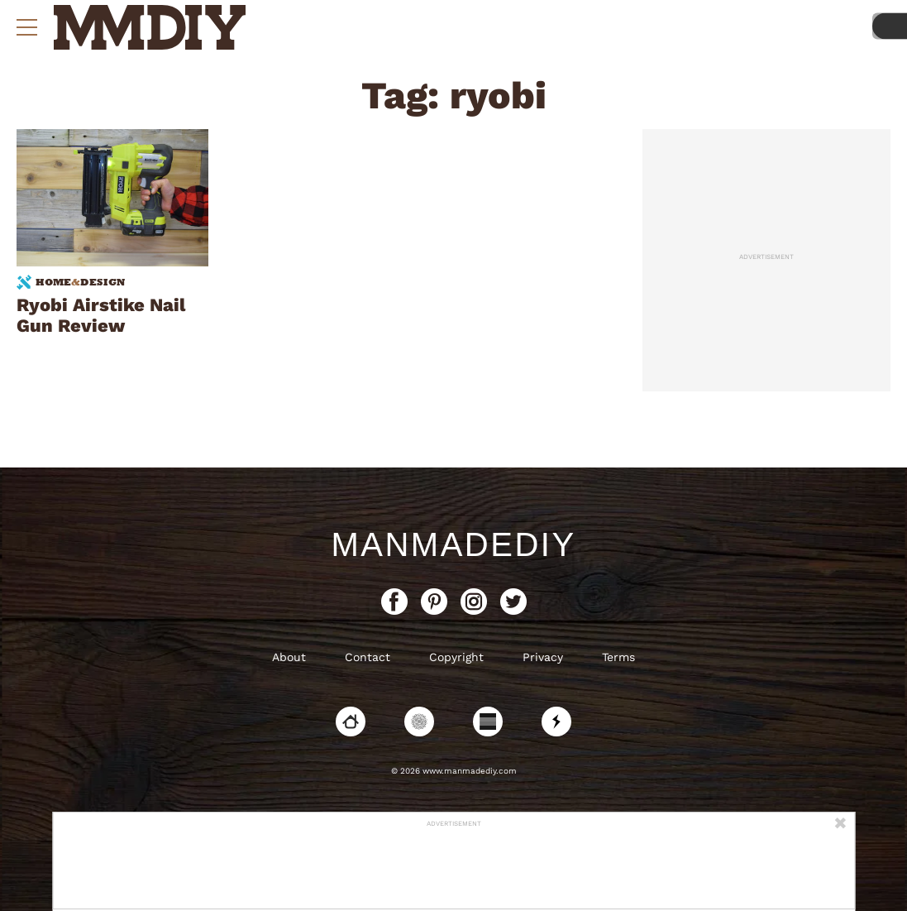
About (289, 657)
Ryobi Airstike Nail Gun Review (101, 315)
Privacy (543, 657)
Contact (367, 657)
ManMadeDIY (453, 544)
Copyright (456, 657)
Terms (618, 657)
